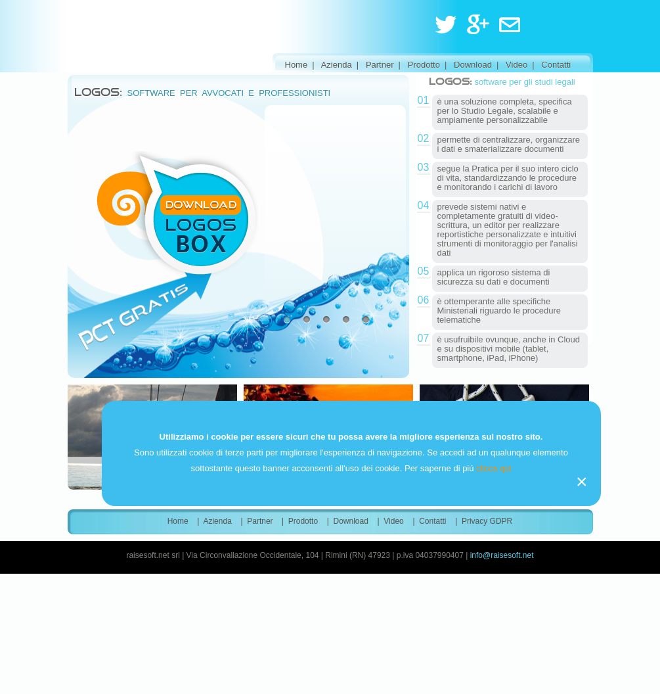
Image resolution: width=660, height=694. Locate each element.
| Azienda (331, 65)
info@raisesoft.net (502, 555)
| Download (468, 65)
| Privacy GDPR (483, 521)
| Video (511, 65)
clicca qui (493, 468)
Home (296, 65)
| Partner (375, 65)
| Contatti (551, 65)
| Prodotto (419, 65)
